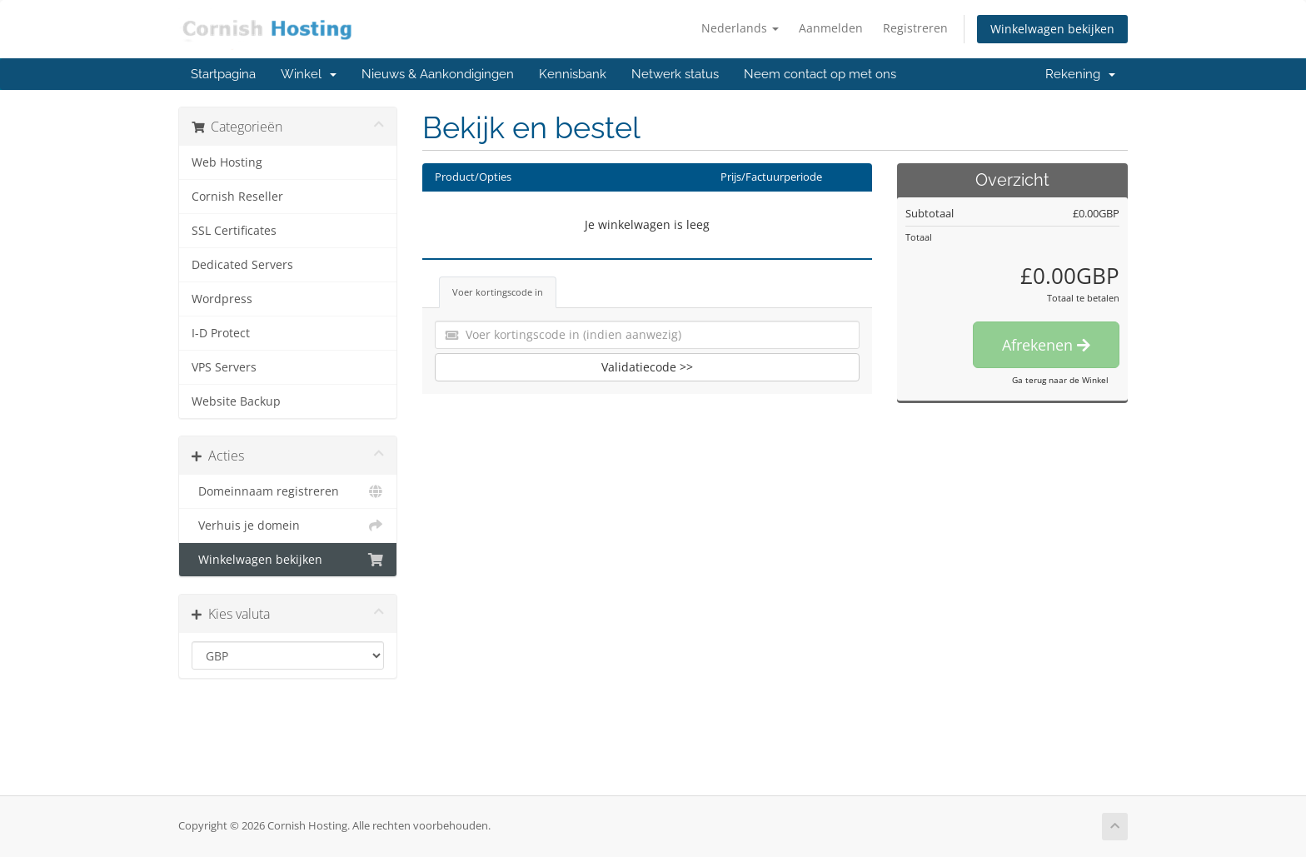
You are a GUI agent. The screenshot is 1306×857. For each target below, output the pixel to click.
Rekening (1080, 74)
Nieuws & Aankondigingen (437, 74)
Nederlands (740, 28)
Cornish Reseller (237, 196)
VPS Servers (224, 367)
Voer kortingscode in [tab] (497, 292)
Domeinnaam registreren (288, 491)
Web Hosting (227, 162)
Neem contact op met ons (820, 74)
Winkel (308, 74)
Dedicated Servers (242, 264)
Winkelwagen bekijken (1052, 29)
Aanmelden (831, 28)
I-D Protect (221, 333)
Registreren (915, 28)
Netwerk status (675, 74)
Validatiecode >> (647, 367)
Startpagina (223, 74)
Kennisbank (572, 74)
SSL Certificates (234, 230)
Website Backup (236, 401)
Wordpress (222, 298)
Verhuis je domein (288, 526)
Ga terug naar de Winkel (1060, 380)
